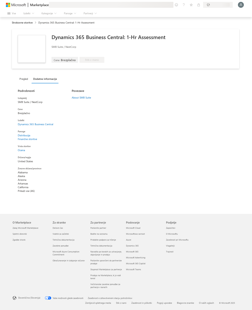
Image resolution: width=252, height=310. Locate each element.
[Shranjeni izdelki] (191, 5)
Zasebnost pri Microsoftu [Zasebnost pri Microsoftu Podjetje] (177, 239)
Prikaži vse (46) (26, 191)
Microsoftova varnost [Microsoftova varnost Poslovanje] (135, 233)
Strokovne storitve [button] (22, 22)
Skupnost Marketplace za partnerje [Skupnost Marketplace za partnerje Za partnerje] (106, 269)
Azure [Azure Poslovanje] (128, 239)
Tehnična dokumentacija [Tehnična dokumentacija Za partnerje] (101, 245)
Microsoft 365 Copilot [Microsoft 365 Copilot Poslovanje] (135, 263)
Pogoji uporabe (164, 302)
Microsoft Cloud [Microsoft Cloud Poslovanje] (133, 227)
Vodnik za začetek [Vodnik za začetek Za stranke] (61, 233)
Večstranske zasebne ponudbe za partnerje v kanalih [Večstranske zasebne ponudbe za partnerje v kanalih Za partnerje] (105, 286)
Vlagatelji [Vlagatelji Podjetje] (170, 245)
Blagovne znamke (185, 302)
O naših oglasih (206, 302)
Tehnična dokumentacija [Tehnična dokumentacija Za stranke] (63, 239)
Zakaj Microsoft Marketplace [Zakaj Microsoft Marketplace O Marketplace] (25, 227)
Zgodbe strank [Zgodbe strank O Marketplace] (19, 239)
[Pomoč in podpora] (184, 5)
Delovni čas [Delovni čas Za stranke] (58, 227)
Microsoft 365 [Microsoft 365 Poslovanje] (132, 251)
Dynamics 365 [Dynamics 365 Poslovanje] (132, 245)
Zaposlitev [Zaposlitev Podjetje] (170, 227)
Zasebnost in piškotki (141, 302)
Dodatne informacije (45, 79)
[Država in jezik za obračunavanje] (218, 5)
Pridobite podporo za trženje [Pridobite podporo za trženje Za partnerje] (103, 239)
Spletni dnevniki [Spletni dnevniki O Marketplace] (20, 233)
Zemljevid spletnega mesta (98, 302)
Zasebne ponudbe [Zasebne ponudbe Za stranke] (61, 245)
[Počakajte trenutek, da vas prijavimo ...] (241, 5)
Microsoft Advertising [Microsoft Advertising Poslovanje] (135, 257)
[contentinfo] (35, 22)
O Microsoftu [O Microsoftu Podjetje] (172, 233)
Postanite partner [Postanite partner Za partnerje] (98, 227)
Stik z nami (121, 302)
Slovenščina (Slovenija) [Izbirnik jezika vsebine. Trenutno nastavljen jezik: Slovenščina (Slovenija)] (29, 297)
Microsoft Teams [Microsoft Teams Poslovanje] (133, 269)
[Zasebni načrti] (199, 5)
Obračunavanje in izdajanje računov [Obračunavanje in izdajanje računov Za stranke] (69, 260)
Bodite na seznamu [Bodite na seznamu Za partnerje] (98, 233)
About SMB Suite (81, 97)
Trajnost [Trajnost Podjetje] (169, 251)
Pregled (23, 79)
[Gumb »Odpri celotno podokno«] (11, 13)
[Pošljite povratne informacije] (176, 5)
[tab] (25, 79)
